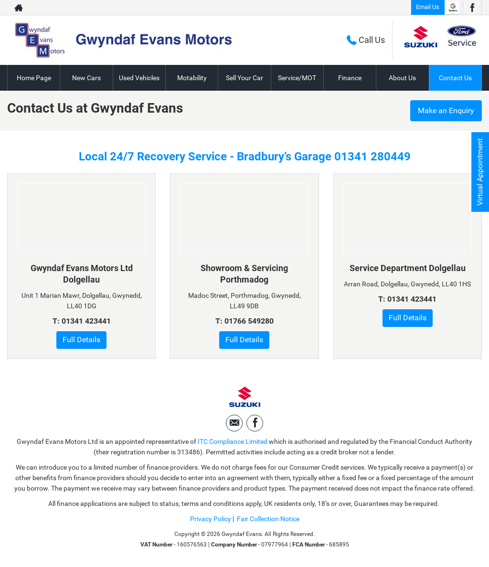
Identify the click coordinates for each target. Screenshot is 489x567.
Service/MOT (297, 78)
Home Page (34, 78)
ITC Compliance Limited (232, 441)
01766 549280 (249, 321)
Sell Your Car (244, 78)
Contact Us (455, 78)
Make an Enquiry (446, 110)
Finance (349, 78)
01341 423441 (86, 321)
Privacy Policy (210, 519)
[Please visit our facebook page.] (472, 7)
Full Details (81, 339)
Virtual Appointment (479, 172)
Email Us (427, 6)
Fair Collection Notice (268, 519)
